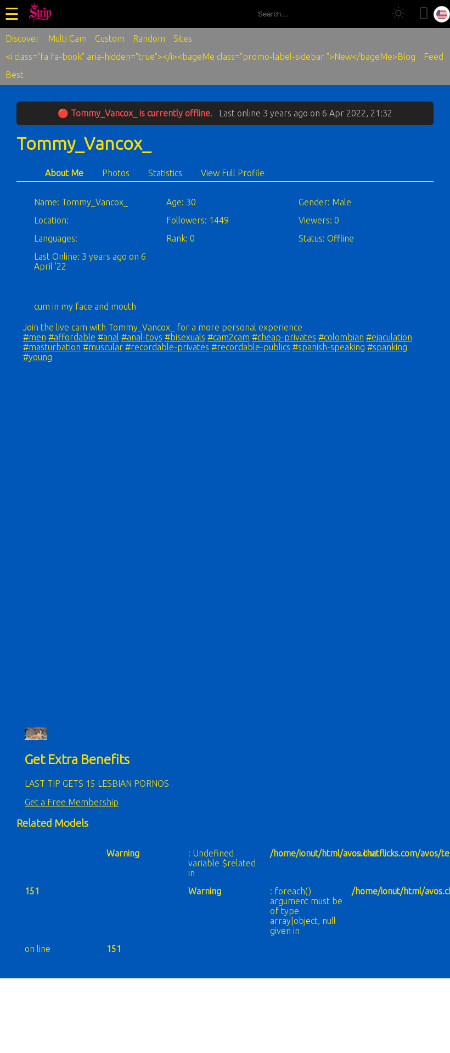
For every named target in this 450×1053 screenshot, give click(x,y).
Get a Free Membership (72, 802)
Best (14, 75)
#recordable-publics (250, 347)
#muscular (103, 347)
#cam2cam (228, 337)
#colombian (341, 337)
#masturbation (52, 347)
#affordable (71, 337)
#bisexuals (185, 337)
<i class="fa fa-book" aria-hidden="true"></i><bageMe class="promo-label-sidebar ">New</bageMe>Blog (210, 56)
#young (37, 357)
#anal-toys (141, 337)
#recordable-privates (167, 347)
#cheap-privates (284, 337)
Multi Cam (67, 38)
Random (149, 38)
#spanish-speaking (328, 347)
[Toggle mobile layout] (424, 14)
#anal (108, 337)
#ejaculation (389, 337)
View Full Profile (233, 173)
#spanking (387, 347)
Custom (110, 38)
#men (34, 337)
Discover (22, 38)
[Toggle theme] (398, 14)
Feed (433, 56)
